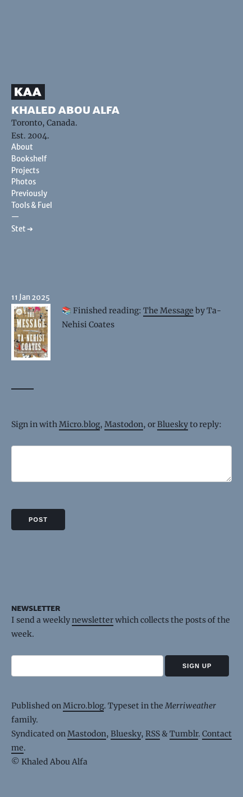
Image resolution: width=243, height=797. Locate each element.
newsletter (92, 620)
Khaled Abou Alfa (65, 110)
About (22, 147)
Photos (23, 182)
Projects (25, 170)
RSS (152, 734)
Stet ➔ (22, 229)
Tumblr (183, 734)
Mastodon (123, 424)
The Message (168, 310)
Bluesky (172, 424)
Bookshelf (29, 159)
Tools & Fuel (31, 205)
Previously (29, 193)
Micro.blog (79, 424)
